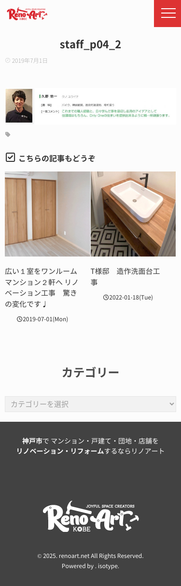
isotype (108, 566)
